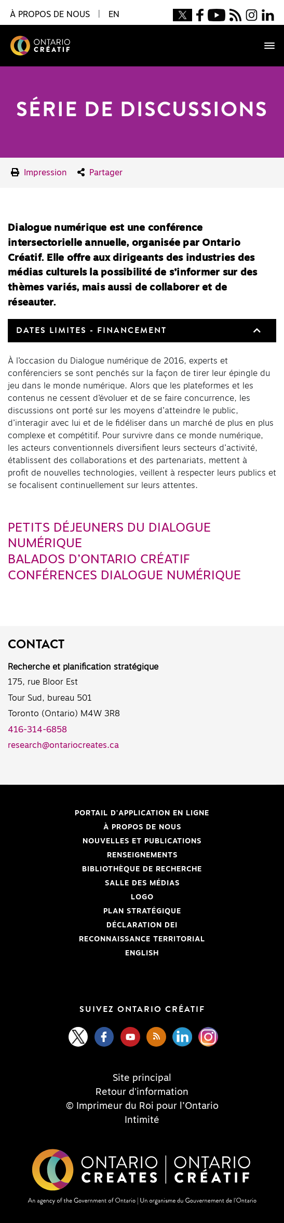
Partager (100, 172)
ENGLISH (142, 953)
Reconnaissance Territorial (106, 939)
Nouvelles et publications (142, 841)
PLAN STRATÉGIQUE (142, 911)
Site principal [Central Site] (142, 1078)
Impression (39, 172)
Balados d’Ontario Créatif (99, 559)
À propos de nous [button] (50, 14)
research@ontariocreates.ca (63, 745)
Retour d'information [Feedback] (142, 1092)
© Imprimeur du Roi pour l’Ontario (142, 1106)
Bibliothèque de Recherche (105, 869)
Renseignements (142, 855)
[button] (256, 330)
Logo (142, 897)
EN (114, 14)
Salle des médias (142, 883)
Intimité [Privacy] (142, 1120)
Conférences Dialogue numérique (124, 575)
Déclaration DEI (93, 925)
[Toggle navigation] (264, 45)
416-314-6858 (37, 730)
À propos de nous (142, 827)
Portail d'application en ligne (108, 813)
